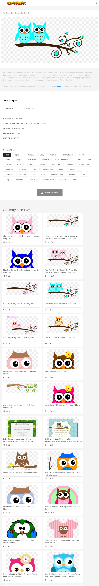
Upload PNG (46, 581)
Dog (47, 559)
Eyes (60, 563)
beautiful (22, 175)
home (73, 563)
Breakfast (12, 570)
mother (34, 563)
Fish (70, 559)
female (78, 160)
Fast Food (37, 570)
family (28, 563)
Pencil (47, 566)
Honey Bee (82, 559)
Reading (41, 566)
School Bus (63, 566)
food (61, 170)
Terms (11, 581)
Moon (79, 555)
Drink (30, 570)
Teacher (20, 566)
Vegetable (70, 570)
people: (5, 563)
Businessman (42, 563)
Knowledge (77, 566)
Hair (78, 563)
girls (43, 175)
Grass (66, 555)
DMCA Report (10, 101)
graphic (63, 180)
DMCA (36, 581)
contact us (60, 86)
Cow (43, 559)
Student (13, 566)
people (19, 160)
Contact (29, 581)
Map (70, 566)
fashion (30, 165)
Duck (52, 559)
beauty (82, 155)
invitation (69, 165)
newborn (9, 175)
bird (7, 155)
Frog (75, 559)
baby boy (33, 180)
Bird (20, 559)
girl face (22, 170)
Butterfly (26, 559)
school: (5, 566)
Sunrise (85, 555)
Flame (53, 555)
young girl (56, 165)
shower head (48, 180)
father (91, 563)
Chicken (37, 559)
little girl (45, 160)
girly (7, 180)
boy (86, 563)
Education (54, 566)
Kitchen (78, 570)
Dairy (18, 570)
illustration (32, 160)
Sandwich (55, 570)
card (19, 165)
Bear (16, 559)
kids (89, 160)
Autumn (18, 555)
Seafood (63, 570)
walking (66, 563)
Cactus (31, 555)
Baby (17, 563)
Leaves (25, 555)
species (18, 155)
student (72, 175)
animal (42, 165)
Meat (48, 570)
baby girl (9, 170)
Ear (56, 563)
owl (34, 170)
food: (4, 570)
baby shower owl (62, 160)
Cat (32, 559)
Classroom (32, 566)
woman (31, 155)
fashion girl (84, 165)
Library (84, 566)
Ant (11, 559)
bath (74, 180)
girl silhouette (47, 170)
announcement (57, 175)
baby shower (68, 155)
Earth (43, 555)
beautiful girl (74, 170)
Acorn (12, 555)
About (4, 581)
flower (8, 165)
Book (26, 566)
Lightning (73, 555)
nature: (5, 555)
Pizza (90, 570)
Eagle (58, 559)
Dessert (24, 570)
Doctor (51, 563)
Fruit (43, 570)
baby (42, 155)
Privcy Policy (20, 581)
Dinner (84, 570)
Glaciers (59, 555)
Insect (89, 559)
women (53, 155)
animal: (5, 559)
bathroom (19, 180)
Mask (12, 563)
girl (33, 175)
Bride (22, 563)
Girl (82, 563)
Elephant (64, 559)
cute (83, 175)
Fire (48, 555)
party (8, 160)
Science (91, 566)
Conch (37, 555)
